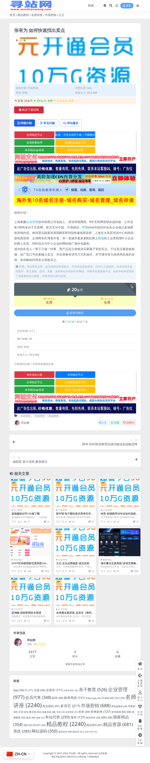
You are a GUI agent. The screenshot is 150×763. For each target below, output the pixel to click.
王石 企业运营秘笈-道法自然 (72, 563)
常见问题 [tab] (47, 123)
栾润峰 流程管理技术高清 (26, 612)
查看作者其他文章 (75, 664)
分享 (103, 422)
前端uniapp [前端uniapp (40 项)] (93, 698)
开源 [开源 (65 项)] (23, 712)
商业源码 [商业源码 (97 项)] (50, 706)
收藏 (115, 422)
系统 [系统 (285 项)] (22, 731)
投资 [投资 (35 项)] (60, 712)
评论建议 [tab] (70, 123)
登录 (127, 5)
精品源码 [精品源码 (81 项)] (94, 725)
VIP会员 (49, 299)
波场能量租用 (34, 142)
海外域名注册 (75, 150)
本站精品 (18, 559)
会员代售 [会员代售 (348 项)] (38, 697)
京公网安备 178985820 (87, 756)
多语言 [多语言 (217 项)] (70, 705)
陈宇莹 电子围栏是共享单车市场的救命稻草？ (75, 515)
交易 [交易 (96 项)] (39, 690)
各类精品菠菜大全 (75, 142)
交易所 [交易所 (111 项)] (54, 690)
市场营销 (50, 15)
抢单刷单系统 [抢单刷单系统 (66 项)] (121, 712)
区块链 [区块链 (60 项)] (108, 698)
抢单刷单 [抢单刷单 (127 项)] (101, 711)
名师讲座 (37, 15)
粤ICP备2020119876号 (63, 756)
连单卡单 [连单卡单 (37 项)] (91, 731)
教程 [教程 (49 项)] (30, 717)
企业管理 (32, 222)
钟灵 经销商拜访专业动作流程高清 (119, 515)
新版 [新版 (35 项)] (40, 717)
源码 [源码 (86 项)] (106, 717)
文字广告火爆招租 (75, 389)
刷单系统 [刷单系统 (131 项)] (74, 697)
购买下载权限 (29, 109)
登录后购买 (75, 312)
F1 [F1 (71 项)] (29, 690)
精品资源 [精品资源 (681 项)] (118, 724)
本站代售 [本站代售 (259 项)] (57, 717)
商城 (101, 238)
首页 (12, 15)
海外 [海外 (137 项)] (77, 717)
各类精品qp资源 (34, 150)
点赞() (128, 422)
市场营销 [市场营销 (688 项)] (96, 705)
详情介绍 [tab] (25, 123)
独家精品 (107, 559)
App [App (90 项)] (18, 690)
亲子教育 (18, 510)
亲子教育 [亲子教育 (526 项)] (93, 689)
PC (84, 227)
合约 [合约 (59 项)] (120, 698)
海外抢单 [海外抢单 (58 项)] (93, 717)
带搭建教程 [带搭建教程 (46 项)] (119, 706)
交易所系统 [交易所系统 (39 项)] (70, 690)
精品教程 (23, 15)
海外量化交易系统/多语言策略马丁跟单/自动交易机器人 (118, 564)
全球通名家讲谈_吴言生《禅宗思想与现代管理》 (73, 614)
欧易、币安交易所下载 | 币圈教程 (75, 135)
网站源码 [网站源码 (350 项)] (44, 731)
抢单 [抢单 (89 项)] (84, 712)
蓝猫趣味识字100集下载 (25, 513)
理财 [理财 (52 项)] (28, 725)
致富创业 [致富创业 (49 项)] (65, 731)
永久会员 (107, 299)
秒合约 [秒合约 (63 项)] (39, 725)
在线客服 (102, 753)
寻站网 (21, 423)
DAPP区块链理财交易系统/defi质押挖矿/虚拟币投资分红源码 (29, 564)
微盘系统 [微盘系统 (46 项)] (49, 711)
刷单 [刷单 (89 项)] (57, 698)
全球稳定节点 (34, 135)
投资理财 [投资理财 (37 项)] (71, 712)
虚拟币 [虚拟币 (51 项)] (78, 731)
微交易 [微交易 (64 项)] (35, 712)
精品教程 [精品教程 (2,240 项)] (66, 724)
